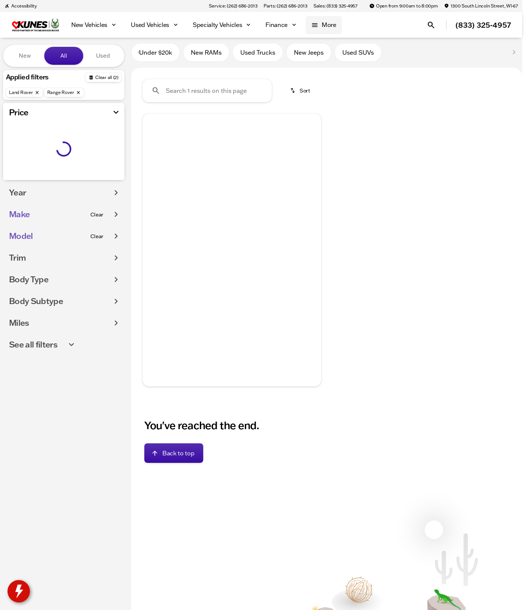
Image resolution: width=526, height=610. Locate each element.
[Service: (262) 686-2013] (233, 5)
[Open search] (431, 25)
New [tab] (25, 55)
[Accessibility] (20, 5)
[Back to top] (173, 456)
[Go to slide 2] (219, 241)
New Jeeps (309, 56)
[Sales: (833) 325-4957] (335, 5)
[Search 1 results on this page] (207, 94)
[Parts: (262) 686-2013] (285, 5)
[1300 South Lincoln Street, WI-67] (480, 5)
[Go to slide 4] (241, 241)
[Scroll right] (313, 283)
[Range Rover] (64, 92)
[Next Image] (310, 183)
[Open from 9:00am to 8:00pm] (403, 5)
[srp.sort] (300, 94)
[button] (155, 184)
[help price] (154, 303)
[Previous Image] (153, 183)
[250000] (98, 178)
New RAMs (206, 56)
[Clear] (96, 230)
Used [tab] (103, 55)
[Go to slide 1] (208, 241)
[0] (24, 178)
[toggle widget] (18, 591)
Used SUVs (358, 56)
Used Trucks (257, 56)
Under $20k (155, 56)
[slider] (17, 140)
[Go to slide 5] (253, 241)
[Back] (103, 77)
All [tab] (63, 55)
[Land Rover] (24, 92)
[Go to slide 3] (230, 241)
